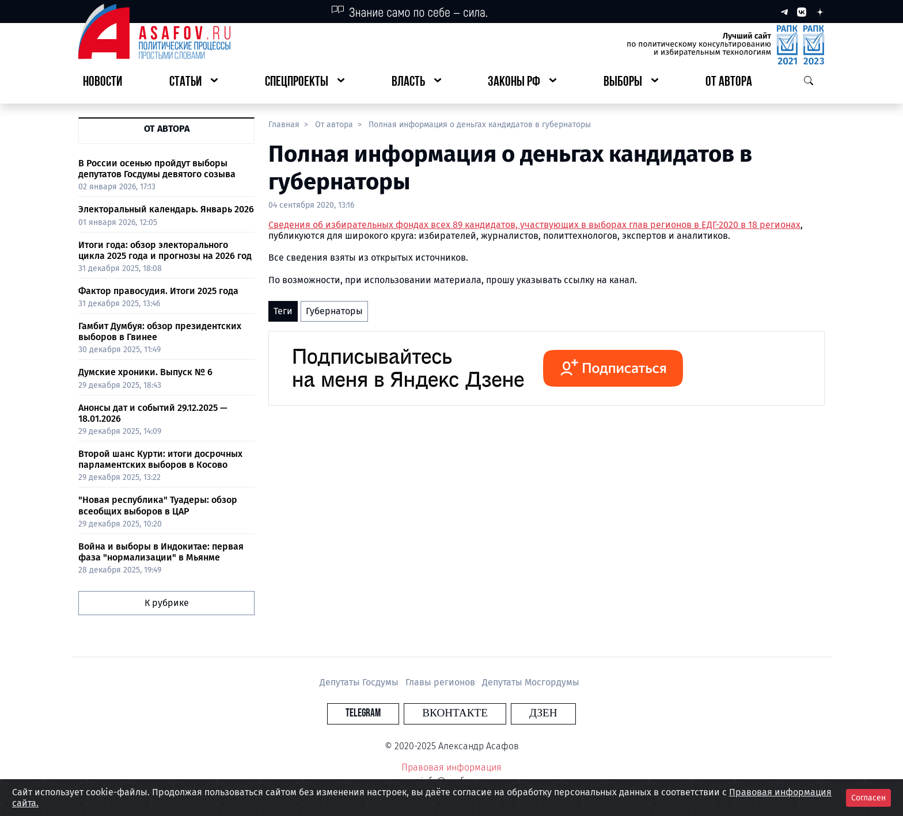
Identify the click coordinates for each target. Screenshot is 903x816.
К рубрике (167, 602)
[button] (193, 82)
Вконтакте (455, 713)
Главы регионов (441, 682)
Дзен (521, 713)
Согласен (868, 798)
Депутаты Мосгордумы (530, 682)
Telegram (385, 713)
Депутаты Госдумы (360, 682)
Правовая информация (451, 767)
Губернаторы (334, 311)
